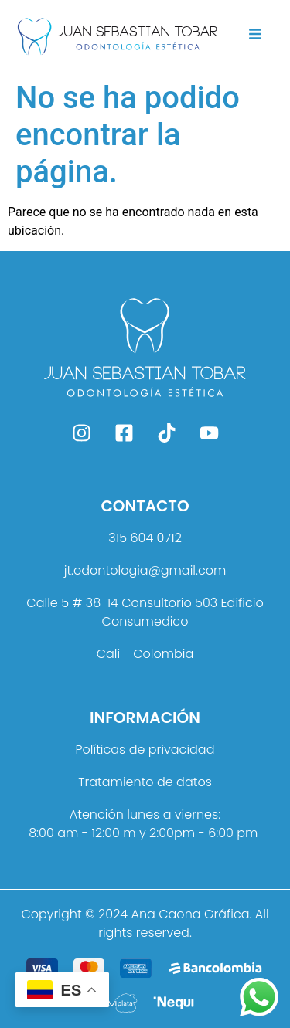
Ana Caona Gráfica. (191, 914)
